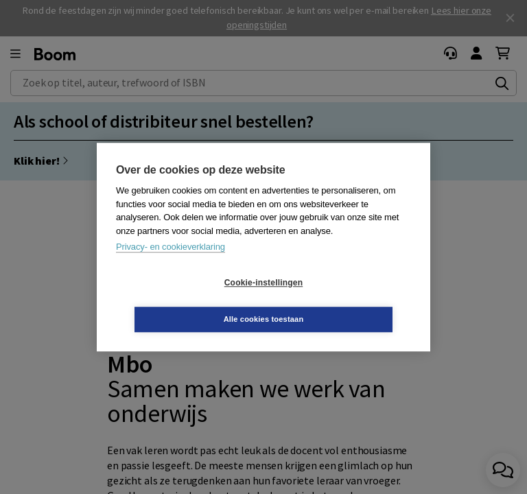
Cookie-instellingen (182, 301)
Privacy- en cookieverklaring (170, 265)
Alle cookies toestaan (345, 300)
